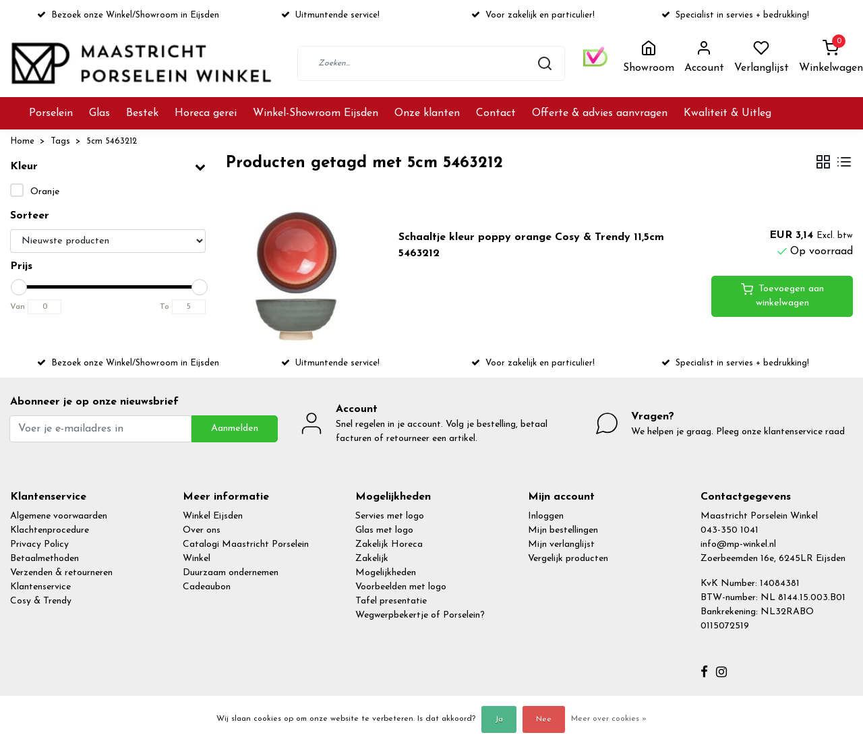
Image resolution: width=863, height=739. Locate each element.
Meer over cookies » (609, 719)
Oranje (44, 192)
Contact (496, 113)
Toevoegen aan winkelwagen (782, 295)
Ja (499, 719)
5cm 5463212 (111, 141)
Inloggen (546, 516)
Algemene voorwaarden (58, 516)
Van (17, 307)
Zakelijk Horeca (389, 544)
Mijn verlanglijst (561, 544)
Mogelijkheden (385, 573)
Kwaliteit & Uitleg (727, 113)
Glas (99, 113)
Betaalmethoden (44, 559)
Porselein (51, 113)
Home (22, 141)
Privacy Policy (39, 544)
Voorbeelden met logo (400, 587)
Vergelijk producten (568, 559)
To (164, 307)
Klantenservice (40, 587)
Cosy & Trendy (40, 601)
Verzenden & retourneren (61, 573)
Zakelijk (371, 559)
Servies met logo (389, 516)
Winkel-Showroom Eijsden (315, 113)
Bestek (142, 113)
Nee (544, 719)
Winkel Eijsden (213, 516)
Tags (60, 141)
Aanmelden (234, 428)
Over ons (201, 530)
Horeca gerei (206, 113)
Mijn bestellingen (563, 530)
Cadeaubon (207, 587)
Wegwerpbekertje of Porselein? (420, 615)
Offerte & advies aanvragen (599, 113)
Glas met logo (384, 530)
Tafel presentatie (391, 601)
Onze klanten (427, 113)
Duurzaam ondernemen (230, 573)
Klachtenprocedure (49, 530)
